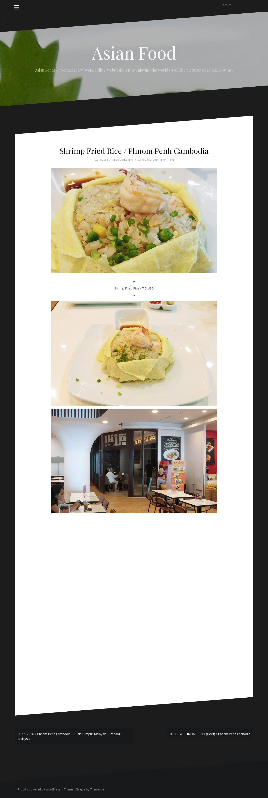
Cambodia (144, 159)
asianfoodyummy (123, 159)
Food (154, 159)
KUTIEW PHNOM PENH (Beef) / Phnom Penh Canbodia (210, 734)
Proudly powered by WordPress (39, 789)
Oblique (80, 789)
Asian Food (134, 52)
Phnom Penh (166, 159)
